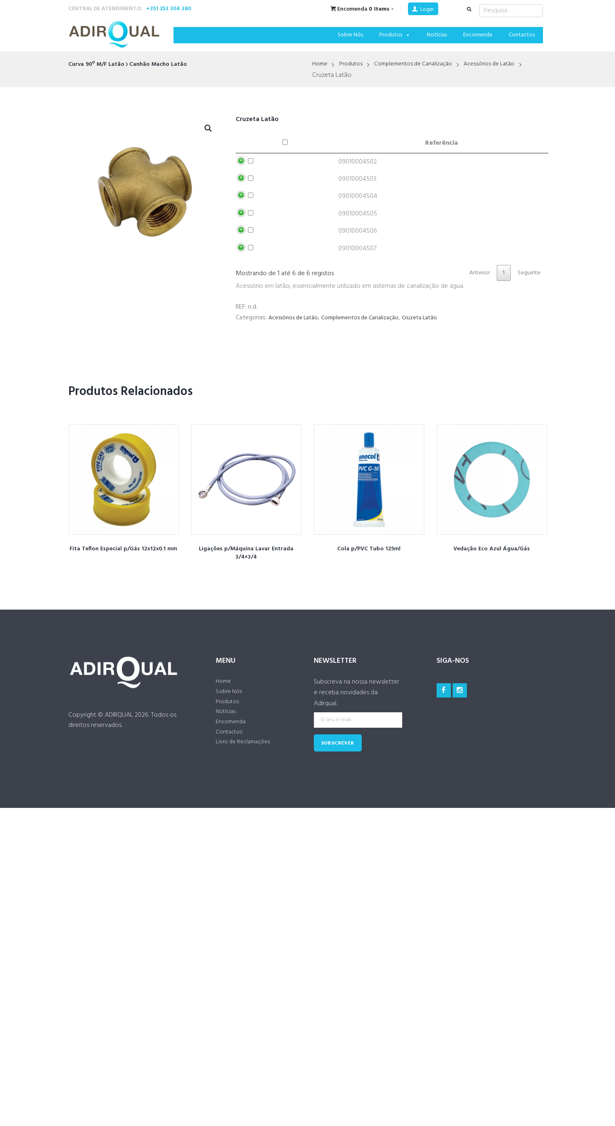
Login (427, 9)
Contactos (522, 35)
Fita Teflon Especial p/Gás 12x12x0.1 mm (123, 621)
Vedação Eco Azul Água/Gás (491, 617)
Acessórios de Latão (505, 65)
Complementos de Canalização (422, 65)
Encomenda (477, 35)
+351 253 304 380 (168, 8)
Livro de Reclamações (246, 820)
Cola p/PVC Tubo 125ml (369, 617)
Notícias (437, 35)
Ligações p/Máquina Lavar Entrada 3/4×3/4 (246, 621)
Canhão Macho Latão (168, 64)
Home (320, 65)
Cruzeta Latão (435, 386)
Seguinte (528, 341)
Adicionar (454, 165)
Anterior (472, 341)
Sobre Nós (350, 35)
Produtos (394, 35)
